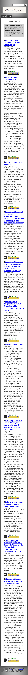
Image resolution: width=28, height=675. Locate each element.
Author (9, 16)
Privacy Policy (15, 669)
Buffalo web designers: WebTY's (20, 671)
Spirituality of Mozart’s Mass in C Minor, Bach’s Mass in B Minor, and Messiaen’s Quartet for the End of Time (13, 425)
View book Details (13, 73)
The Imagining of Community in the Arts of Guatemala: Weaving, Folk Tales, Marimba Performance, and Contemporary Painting (13, 546)
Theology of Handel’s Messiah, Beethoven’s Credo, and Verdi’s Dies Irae (14, 581)
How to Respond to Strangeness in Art (11, 78)
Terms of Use (21, 669)
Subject (4, 16)
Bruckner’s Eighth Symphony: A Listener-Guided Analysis (12, 42)
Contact (10, 669)
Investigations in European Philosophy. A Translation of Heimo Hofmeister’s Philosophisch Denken (14, 306)
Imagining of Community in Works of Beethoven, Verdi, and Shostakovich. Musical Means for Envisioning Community (14, 266)
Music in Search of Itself (14, 345)
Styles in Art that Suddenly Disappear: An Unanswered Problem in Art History (14, 504)
